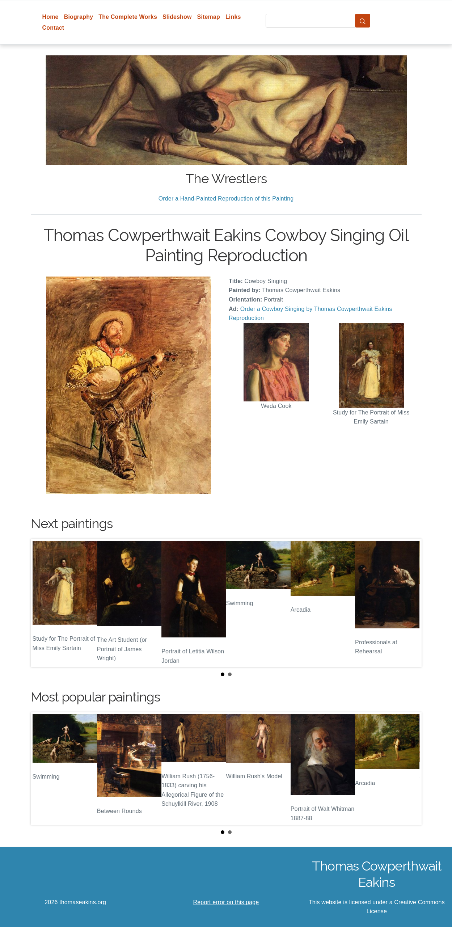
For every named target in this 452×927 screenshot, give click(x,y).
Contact (53, 28)
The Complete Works (127, 17)
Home (50, 17)
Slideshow (177, 17)
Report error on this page (226, 902)
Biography (78, 17)
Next (410, 603)
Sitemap (208, 17)
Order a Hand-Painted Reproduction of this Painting (226, 198)
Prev (42, 603)
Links (233, 17)
